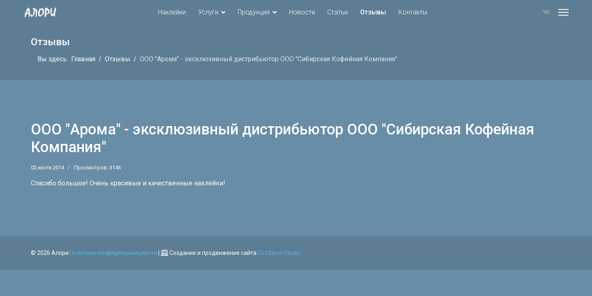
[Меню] (563, 12)
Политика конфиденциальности (113, 253)
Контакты (412, 12)
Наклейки (172, 12)
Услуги (208, 12)
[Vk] (546, 12)
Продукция (254, 12)
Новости (302, 12)
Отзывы (373, 12)
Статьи (337, 12)
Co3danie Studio (279, 253)
